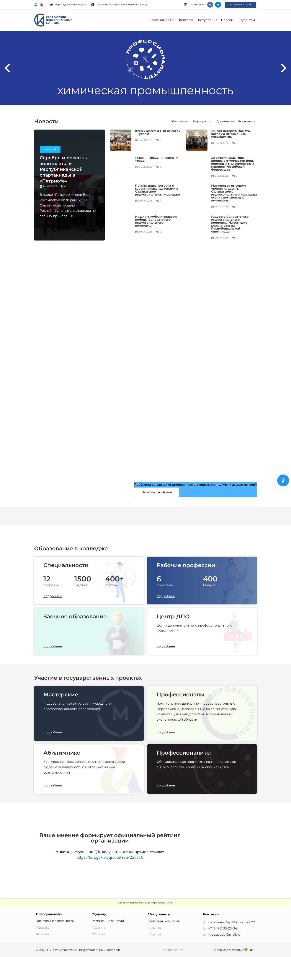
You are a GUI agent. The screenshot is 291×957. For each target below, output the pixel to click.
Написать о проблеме (157, 492)
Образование (179, 121)
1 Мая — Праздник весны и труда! (156, 159)
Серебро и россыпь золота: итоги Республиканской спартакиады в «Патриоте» (63, 169)
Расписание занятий (108, 921)
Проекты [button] (228, 20)
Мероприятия (202, 121)
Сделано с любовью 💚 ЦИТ (233, 950)
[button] (7, 68)
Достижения (225, 121)
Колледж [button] (186, 20)
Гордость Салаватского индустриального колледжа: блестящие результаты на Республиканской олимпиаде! (230, 224)
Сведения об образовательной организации (122, 4)
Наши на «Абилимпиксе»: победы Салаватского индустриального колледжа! (156, 221)
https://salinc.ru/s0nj (162, 902)
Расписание (196, 4)
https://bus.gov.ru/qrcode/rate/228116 (109, 857)
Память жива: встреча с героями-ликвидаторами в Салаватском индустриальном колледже (157, 190)
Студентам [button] (246, 20)
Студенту (99, 914)
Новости (46, 121)
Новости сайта (50, 149)
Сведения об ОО (162, 20)
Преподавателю (49, 914)
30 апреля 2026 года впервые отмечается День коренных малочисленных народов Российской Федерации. (232, 163)
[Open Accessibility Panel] (283, 480)
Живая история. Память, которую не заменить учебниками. (231, 134)
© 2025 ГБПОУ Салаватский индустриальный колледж (78, 950)
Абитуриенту (158, 914)
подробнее (52, 596)
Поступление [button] (207, 20)
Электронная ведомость (55, 921)
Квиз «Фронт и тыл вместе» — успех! (157, 132)
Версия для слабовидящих (70, 4)
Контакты (211, 914)
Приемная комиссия (163, 921)
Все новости (247, 121)
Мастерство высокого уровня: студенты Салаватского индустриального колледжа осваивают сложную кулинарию (234, 193)
